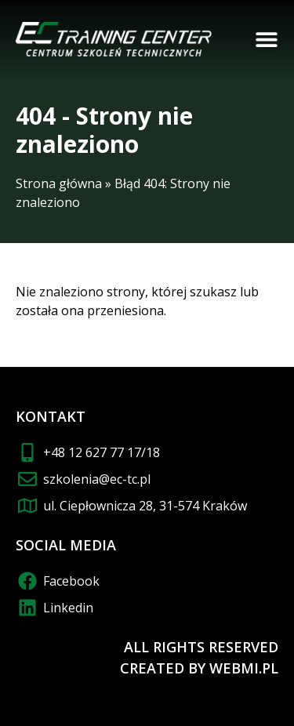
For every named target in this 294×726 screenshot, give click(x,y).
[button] (266, 39)
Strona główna (59, 183)
